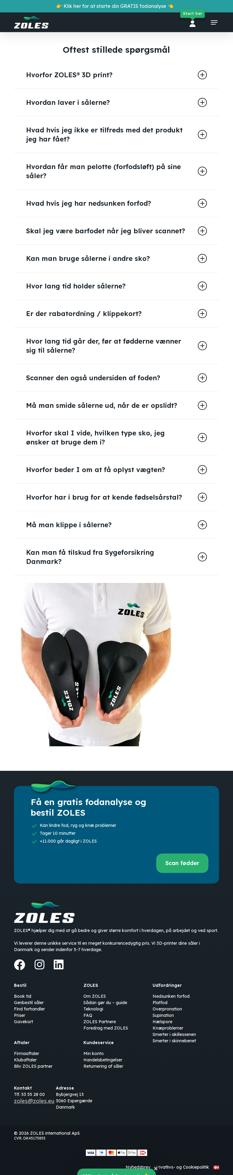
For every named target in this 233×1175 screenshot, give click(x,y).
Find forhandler (29, 1009)
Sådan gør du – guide (105, 1002)
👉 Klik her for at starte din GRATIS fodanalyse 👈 (115, 6)
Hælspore (162, 1021)
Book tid (22, 996)
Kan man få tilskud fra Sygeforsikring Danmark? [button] (116, 557)
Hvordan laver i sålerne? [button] (116, 102)
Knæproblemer (168, 1028)
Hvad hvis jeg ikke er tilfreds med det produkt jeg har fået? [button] (116, 134)
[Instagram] (39, 964)
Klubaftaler (25, 1060)
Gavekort (23, 1021)
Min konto (93, 1053)
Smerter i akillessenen (174, 1034)
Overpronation (167, 1009)
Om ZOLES (94, 996)
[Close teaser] (156, 1169)
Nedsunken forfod (171, 996)
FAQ (87, 1015)
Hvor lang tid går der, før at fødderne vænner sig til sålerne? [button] (116, 345)
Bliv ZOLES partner (33, 1066)
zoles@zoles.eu (34, 1100)
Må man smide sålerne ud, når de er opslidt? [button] (116, 405)
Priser (19, 1015)
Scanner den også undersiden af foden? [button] (116, 377)
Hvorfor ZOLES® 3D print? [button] (116, 74)
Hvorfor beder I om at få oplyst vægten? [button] (116, 469)
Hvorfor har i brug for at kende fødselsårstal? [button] (116, 497)
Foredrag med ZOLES (105, 1028)
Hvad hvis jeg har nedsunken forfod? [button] (116, 203)
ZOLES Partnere (99, 1021)
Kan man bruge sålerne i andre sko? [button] (116, 258)
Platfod (160, 1002)
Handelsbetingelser (102, 1060)
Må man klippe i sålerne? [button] (116, 524)
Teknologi (93, 1009)
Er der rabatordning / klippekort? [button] (116, 313)
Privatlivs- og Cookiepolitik (182, 1167)
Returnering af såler (103, 1066)
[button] (214, 22)
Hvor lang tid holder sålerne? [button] (116, 286)
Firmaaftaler (26, 1053)
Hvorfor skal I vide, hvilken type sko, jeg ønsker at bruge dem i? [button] (116, 437)
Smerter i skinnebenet (174, 1041)
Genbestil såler (29, 1002)
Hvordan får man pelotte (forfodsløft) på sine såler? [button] (116, 171)
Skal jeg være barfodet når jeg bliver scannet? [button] (116, 230)
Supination (163, 1015)
